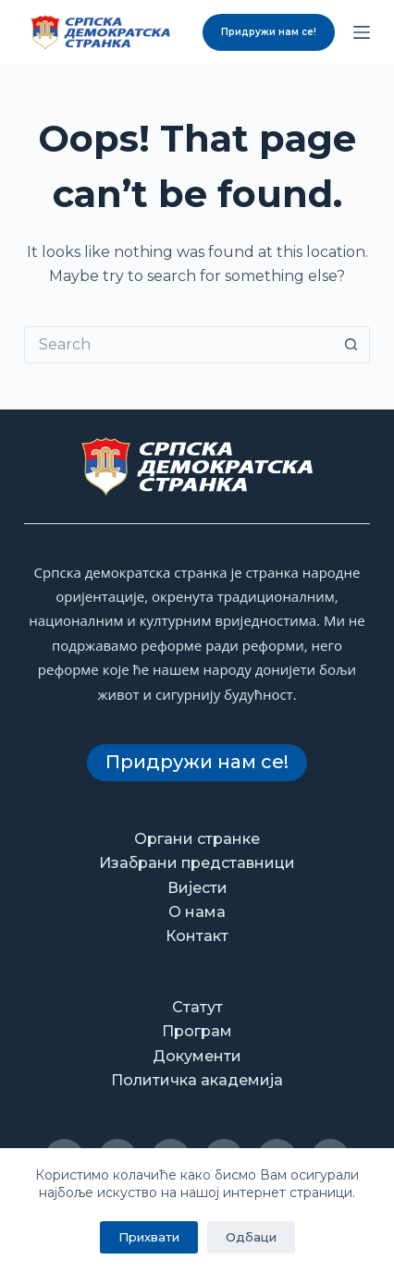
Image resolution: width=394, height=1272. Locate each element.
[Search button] (351, 344)
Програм (197, 1031)
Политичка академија (197, 1080)
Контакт (197, 936)
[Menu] (361, 32)
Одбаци (251, 1236)
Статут (197, 1007)
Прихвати (148, 1236)
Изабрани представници (197, 863)
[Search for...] (179, 344)
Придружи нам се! (268, 32)
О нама (197, 912)
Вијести (197, 888)
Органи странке (197, 839)
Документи (197, 1056)
